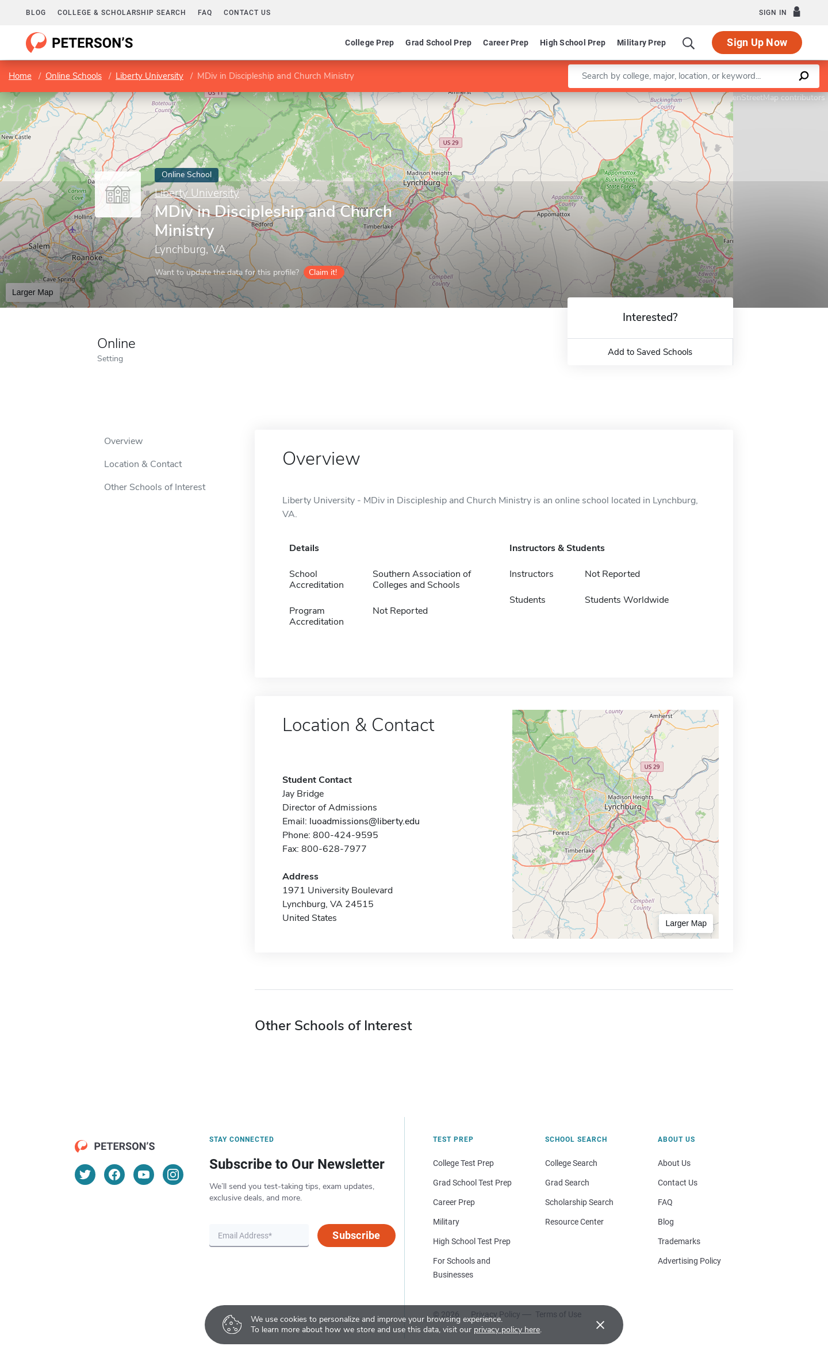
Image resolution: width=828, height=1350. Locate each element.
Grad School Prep (438, 42)
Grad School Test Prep (472, 1182)
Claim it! (323, 272)
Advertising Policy (689, 1260)
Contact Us (677, 1182)
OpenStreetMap (750, 97)
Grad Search (567, 1182)
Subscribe (356, 1235)
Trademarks (679, 1241)
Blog (36, 13)
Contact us (247, 13)
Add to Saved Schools (650, 352)
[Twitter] (85, 1174)
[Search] (688, 42)
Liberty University (149, 76)
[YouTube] (143, 1174)
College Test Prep (463, 1163)
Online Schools (73, 76)
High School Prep (572, 42)
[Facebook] (114, 1174)
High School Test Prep (472, 1241)
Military (446, 1221)
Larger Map (32, 292)
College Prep (369, 42)
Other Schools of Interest (154, 487)
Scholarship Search (579, 1202)
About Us (674, 1163)
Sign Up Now (757, 42)
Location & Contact (143, 464)
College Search (571, 1163)
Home (20, 76)
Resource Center (574, 1221)
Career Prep (505, 42)
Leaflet (689, 97)
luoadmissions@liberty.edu (364, 821)
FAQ (205, 13)
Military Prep (641, 42)
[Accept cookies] (592, 1324)
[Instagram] (173, 1174)
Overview (123, 441)
